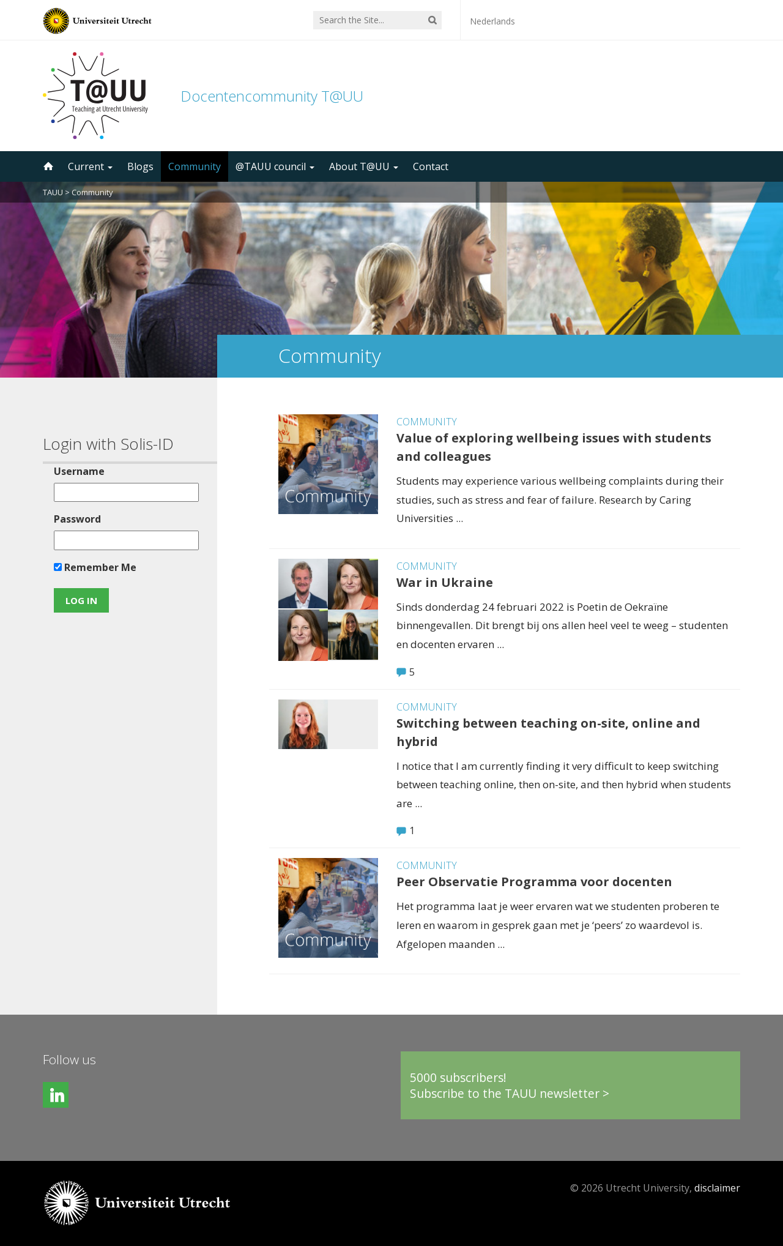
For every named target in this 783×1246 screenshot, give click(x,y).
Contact (430, 166)
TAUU (53, 192)
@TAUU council (275, 166)
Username (79, 471)
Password (77, 519)
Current (90, 166)
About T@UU (363, 166)
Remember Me (95, 567)
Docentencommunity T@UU (271, 96)
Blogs (140, 166)
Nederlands (492, 21)
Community (194, 166)
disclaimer (717, 1188)
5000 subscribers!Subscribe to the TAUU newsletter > (509, 1085)
